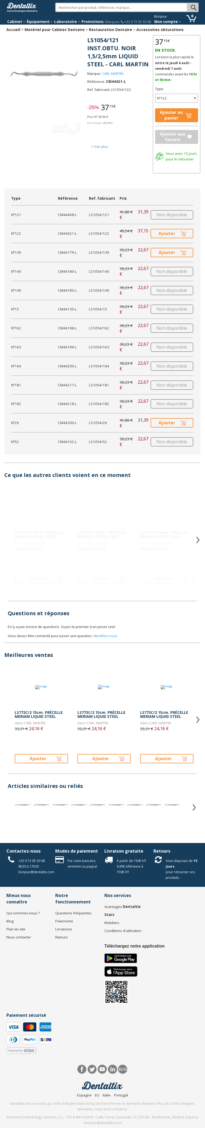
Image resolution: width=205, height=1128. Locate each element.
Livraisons (63, 929)
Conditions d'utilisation (122, 930)
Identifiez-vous (105, 635)
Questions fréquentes (73, 913)
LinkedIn (112, 1069)
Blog (10, 921)
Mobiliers (111, 922)
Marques (112, 21)
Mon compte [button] (167, 21)
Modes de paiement (76, 851)
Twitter (92, 1069)
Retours (161, 851)
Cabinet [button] (16, 21)
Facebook (82, 1069)
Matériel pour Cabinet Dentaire (55, 29)
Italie (107, 1095)
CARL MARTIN (112, 73)
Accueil (13, 29)
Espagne (84, 1095)
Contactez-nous (23, 851)
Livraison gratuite (123, 851)
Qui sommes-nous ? (23, 913)
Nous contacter (18, 937)
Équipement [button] (40, 21)
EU (97, 1095)
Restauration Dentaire (110, 29)
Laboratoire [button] (67, 21)
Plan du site (15, 929)
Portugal (121, 1095)
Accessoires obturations (160, 29)
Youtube (102, 1069)
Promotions (92, 21)
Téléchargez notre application (134, 946)
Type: (159, 88)
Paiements (64, 921)
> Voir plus (99, 146)
